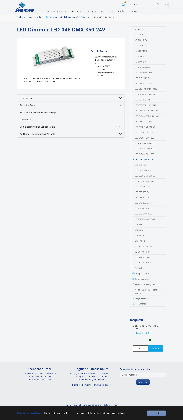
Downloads (25, 119)
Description (26, 98)
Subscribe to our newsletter (135, 369)
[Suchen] (141, 4)
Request (156, 348)
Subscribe (143, 382)
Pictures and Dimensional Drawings (38, 112)
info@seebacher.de (42, 379)
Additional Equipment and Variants (37, 133)
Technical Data (27, 105)
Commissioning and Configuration (37, 126)
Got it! (156, 413)
